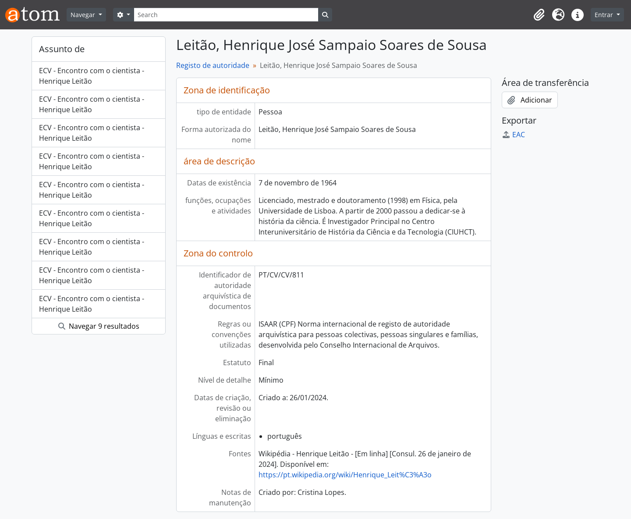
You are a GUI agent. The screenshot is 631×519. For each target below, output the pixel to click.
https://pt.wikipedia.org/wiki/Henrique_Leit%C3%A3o (345, 475)
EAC (513, 134)
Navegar (84, 15)
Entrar (605, 15)
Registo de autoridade (212, 65)
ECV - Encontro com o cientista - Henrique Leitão (91, 76)
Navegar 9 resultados (98, 326)
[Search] (226, 14)
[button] (539, 15)
